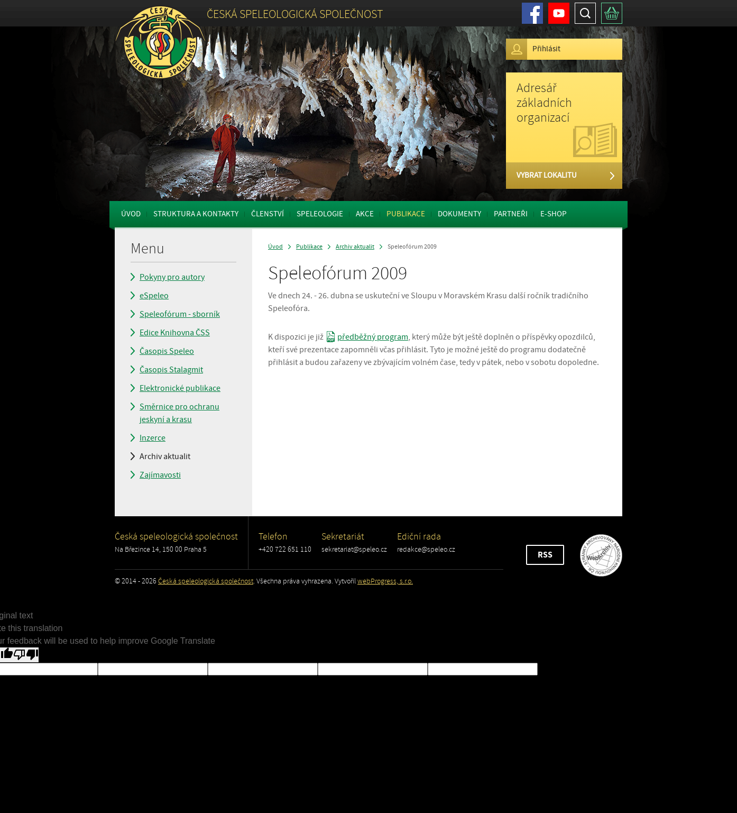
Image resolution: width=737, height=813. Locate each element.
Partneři (511, 214)
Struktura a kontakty (195, 214)
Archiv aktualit (165, 456)
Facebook (532, 13)
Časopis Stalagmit (171, 369)
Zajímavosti (160, 475)
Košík (611, 13)
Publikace (405, 214)
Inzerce (152, 438)
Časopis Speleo (167, 351)
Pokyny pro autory (172, 277)
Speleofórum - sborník (180, 314)
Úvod (131, 214)
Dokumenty (459, 214)
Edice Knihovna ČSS (175, 332)
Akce (365, 214)
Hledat (585, 13)
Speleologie (320, 214)
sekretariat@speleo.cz (354, 549)
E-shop (553, 214)
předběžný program (372, 337)
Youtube (558, 13)
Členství (267, 214)
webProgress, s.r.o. (385, 581)
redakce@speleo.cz (426, 549)
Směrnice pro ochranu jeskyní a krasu (179, 413)
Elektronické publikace (180, 388)
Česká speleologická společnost (205, 581)
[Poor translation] (26, 654)
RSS (545, 555)
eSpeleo (154, 295)
